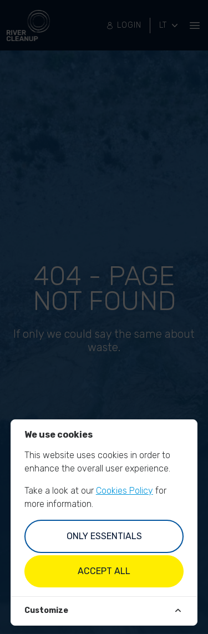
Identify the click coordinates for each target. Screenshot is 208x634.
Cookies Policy (124, 490)
